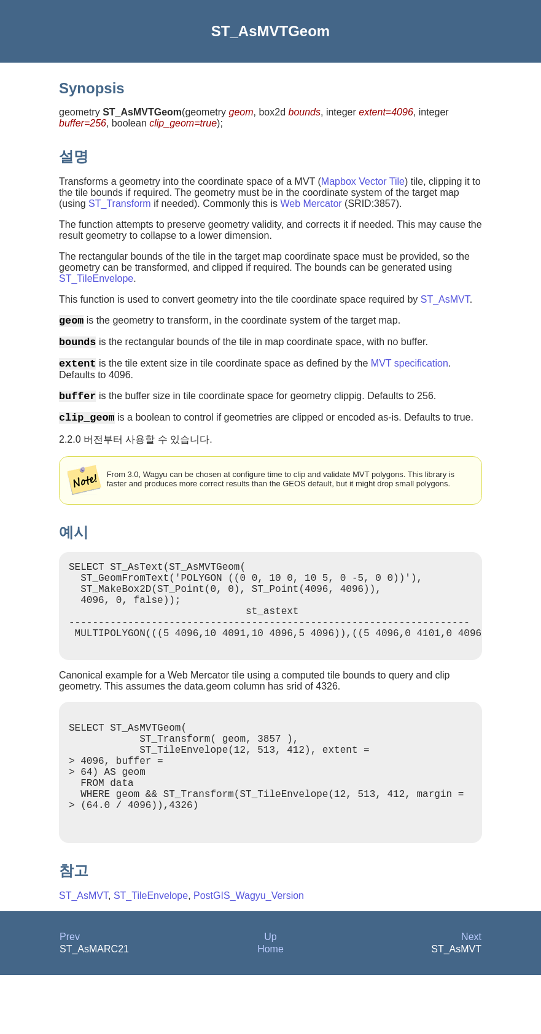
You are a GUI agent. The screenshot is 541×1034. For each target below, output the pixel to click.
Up (270, 995)
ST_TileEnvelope (96, 278)
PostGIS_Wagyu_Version (248, 954)
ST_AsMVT (445, 299)
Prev (70, 995)
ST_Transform (119, 203)
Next (471, 995)
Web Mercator (310, 203)
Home (270, 1008)
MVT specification (409, 370)
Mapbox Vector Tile (363, 181)
